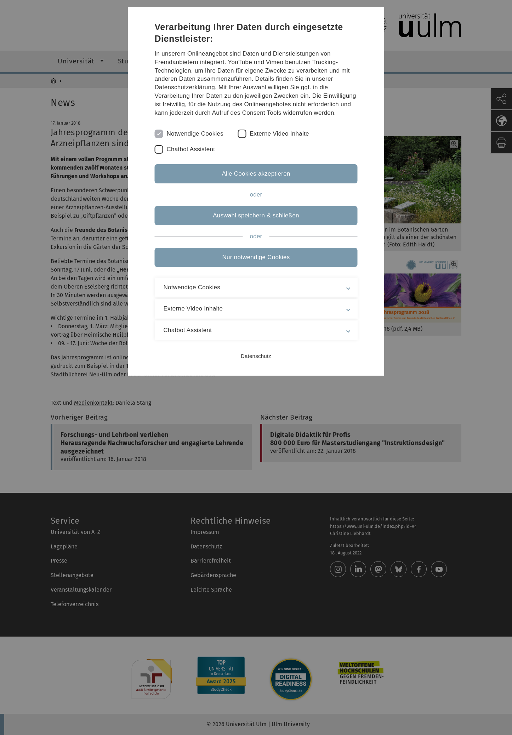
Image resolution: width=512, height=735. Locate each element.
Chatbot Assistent (191, 149)
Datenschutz (256, 356)
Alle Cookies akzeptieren (256, 173)
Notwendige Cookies (195, 133)
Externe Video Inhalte (279, 133)
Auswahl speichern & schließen (256, 215)
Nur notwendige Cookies (256, 257)
